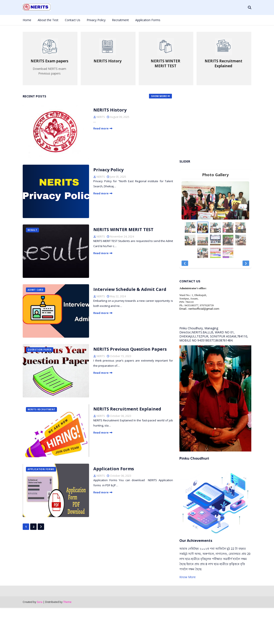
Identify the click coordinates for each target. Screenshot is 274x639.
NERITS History (110, 110)
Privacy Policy (108, 170)
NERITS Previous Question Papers (130, 349)
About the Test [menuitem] (48, 20)
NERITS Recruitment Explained (127, 409)
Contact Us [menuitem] (72, 20)
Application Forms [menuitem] (147, 20)
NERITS (101, 117)
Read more (101, 128)
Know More (187, 577)
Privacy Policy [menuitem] (96, 20)
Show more (159, 96)
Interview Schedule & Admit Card (129, 289)
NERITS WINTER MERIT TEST (123, 229)
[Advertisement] (215, 121)
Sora (39, 602)
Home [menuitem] (27, 20)
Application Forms (113, 469)
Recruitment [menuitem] (120, 20)
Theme (67, 602)
